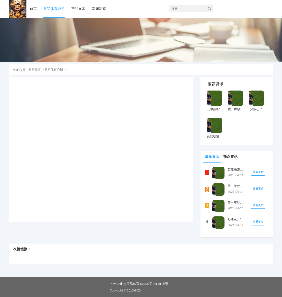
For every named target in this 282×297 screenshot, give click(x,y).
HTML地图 (160, 284)
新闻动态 (99, 9)
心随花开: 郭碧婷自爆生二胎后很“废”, (257, 109)
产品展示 (78, 9)
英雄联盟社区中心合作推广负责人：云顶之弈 (215, 136)
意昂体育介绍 (54, 9)
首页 (33, 9)
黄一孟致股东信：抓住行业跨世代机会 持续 (236, 109)
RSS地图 (146, 284)
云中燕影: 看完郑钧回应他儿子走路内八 (215, 109)
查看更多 (258, 172)
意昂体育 (35, 69)
